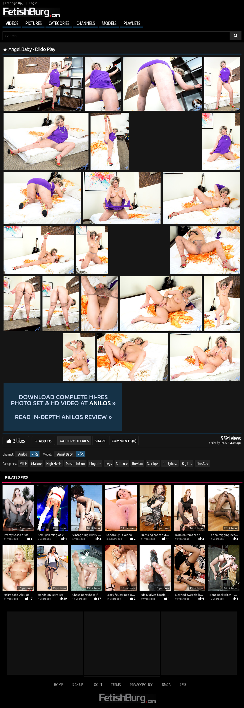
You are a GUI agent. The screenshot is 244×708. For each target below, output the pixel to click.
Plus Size (202, 463)
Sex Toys (152, 463)
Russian (137, 463)
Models (109, 23)
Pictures (33, 23)
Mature (36, 463)
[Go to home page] (31, 12)
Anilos (22, 454)
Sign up (77, 684)
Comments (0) (124, 440)
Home (58, 684)
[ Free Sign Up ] (13, 3)
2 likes (19, 440)
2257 (183, 684)
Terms (115, 684)
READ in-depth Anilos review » (122, 416)
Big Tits (187, 463)
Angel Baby (65, 454)
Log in (33, 3)
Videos (12, 23)
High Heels (53, 463)
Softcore (121, 463)
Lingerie (95, 463)
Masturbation (75, 463)
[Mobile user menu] (122, 22)
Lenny (224, 442)
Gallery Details (74, 440)
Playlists (131, 23)
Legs (108, 463)
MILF (23, 463)
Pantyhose (170, 463)
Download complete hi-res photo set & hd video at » (122, 400)
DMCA (166, 684)
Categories (59, 23)
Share (100, 440)
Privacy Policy (141, 684)
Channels (85, 23)
